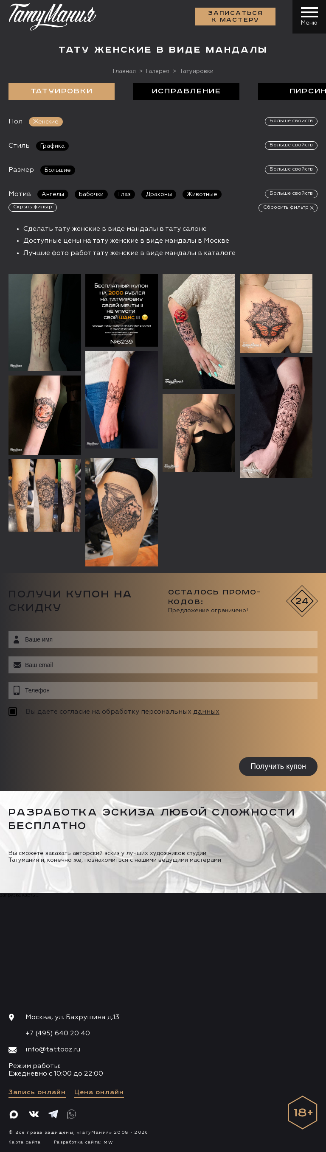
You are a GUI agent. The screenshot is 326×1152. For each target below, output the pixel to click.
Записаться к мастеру (235, 17)
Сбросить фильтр (286, 207)
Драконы (159, 194)
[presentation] (62, 738)
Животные (202, 194)
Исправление (186, 91)
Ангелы (53, 194)
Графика (52, 146)
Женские (46, 122)
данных (206, 712)
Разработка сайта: (84, 1142)
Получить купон (278, 766)
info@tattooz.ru (52, 1049)
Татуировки (62, 91)
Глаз (124, 194)
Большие (58, 170)
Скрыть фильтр (32, 207)
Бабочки (91, 194)
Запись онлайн (37, 1092)
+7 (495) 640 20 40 (57, 1033)
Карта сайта (24, 1142)
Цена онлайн (99, 1092)
